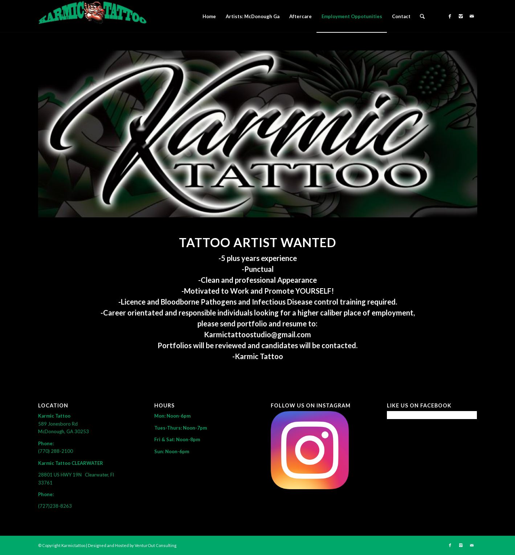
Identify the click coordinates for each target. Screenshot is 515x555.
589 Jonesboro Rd (58, 424)
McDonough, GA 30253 (63, 431)
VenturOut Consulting (155, 545)
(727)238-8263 (55, 506)
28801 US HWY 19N (61, 475)
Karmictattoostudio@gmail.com (257, 334)
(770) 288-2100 (55, 451)
